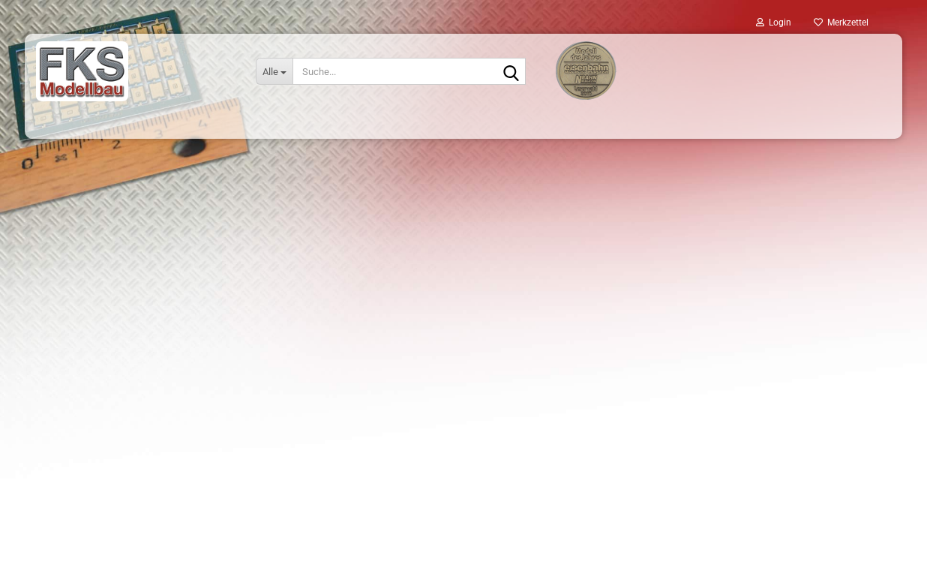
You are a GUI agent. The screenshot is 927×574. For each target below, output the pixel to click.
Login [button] (773, 22)
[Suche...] (274, 71)
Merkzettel (841, 22)
